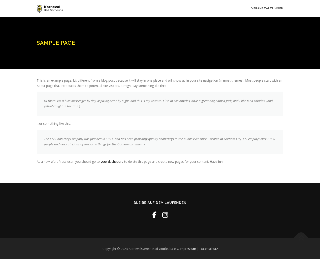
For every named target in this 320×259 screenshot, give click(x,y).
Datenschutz (209, 249)
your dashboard (112, 161)
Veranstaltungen (267, 8)
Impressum (188, 249)
